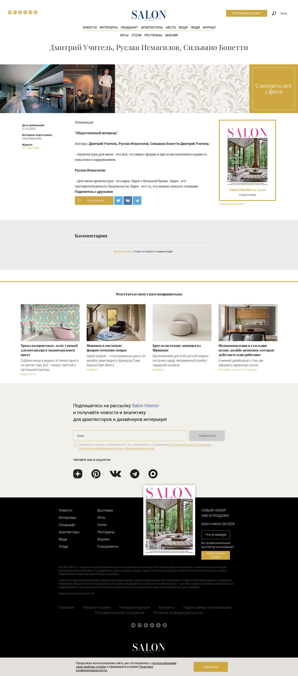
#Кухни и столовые (245, 370)
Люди (195, 27)
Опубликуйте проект (246, 13)
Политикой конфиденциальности (101, 448)
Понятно (211, 667)
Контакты (167, 607)
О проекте (66, 607)
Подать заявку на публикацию (207, 607)
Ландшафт (129, 27)
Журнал (209, 27)
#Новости (92, 370)
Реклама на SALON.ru (232, 204)
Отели (136, 35)
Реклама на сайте (97, 607)
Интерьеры (109, 27)
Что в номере (215, 535)
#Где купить (28, 374)
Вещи (183, 27)
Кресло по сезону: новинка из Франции (177, 347)
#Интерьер (225, 370)
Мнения (171, 35)
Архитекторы (152, 27)
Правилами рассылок (140, 448)
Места (171, 27)
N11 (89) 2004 (30, 148)
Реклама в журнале (134, 607)
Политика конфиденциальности (178, 613)
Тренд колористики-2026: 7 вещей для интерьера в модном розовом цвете (49, 350)
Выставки (105, 510)
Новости (90, 27)
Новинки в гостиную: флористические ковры (107, 347)
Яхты (124, 35)
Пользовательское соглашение (119, 613)
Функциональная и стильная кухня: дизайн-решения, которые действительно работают (246, 350)
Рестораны (153, 35)
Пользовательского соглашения (189, 444)
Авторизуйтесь (122, 251)
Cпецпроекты (108, 546)
